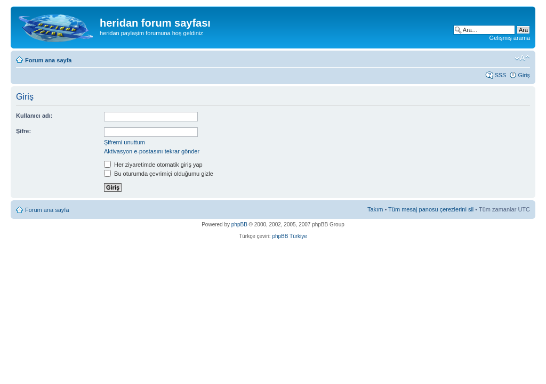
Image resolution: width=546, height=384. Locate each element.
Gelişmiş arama (509, 38)
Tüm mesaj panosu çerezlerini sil (430, 209)
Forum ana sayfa (48, 60)
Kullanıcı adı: (34, 115)
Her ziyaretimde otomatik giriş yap (153, 164)
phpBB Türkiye (289, 236)
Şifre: (23, 131)
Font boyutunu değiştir (522, 58)
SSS (500, 75)
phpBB (239, 224)
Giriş (524, 75)
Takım (375, 209)
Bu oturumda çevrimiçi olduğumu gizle (158, 173)
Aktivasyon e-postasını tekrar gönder (151, 151)
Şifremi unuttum (124, 142)
